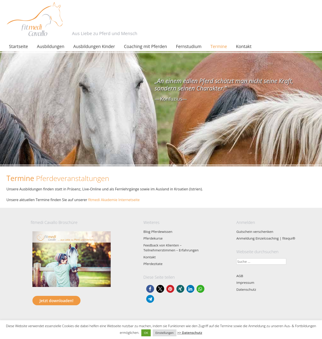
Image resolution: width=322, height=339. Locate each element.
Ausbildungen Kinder (94, 46)
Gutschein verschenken (254, 231)
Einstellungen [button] (164, 333)
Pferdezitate (153, 263)
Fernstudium (188, 46)
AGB (239, 276)
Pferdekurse (153, 238)
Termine (218, 46)
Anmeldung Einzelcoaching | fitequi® (265, 238)
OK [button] (146, 333)
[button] (150, 289)
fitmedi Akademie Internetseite (114, 199)
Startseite (18, 46)
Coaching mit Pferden (145, 46)
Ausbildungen (50, 46)
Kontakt (243, 46)
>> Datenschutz (189, 332)
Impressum (245, 282)
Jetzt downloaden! (56, 300)
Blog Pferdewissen (157, 231)
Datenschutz (246, 289)
